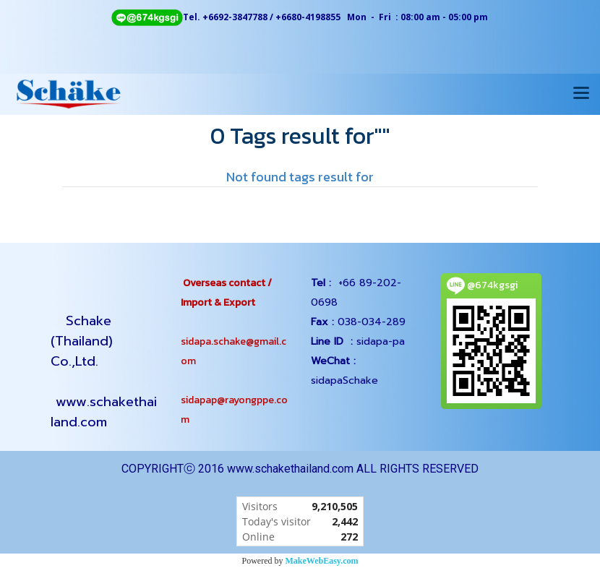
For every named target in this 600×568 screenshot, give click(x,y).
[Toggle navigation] (581, 94)
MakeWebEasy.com (322, 561)
